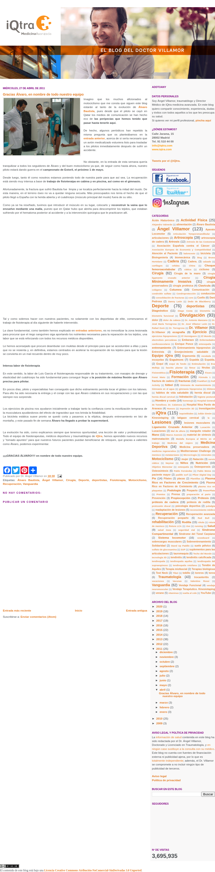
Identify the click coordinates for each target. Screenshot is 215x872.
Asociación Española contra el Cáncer (183, 245)
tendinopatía (158, 561)
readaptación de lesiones (170, 509)
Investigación (207, 408)
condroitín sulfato (161, 293)
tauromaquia (180, 553)
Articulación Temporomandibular (191, 234)
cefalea (176, 266)
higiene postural (206, 397)
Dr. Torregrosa (177, 328)
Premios (160, 494)
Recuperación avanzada (200, 514)
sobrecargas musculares (167, 541)
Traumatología (169, 577)
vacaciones (158, 581)
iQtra (99, 436)
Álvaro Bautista (28, 480)
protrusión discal (161, 506)
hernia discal (202, 392)
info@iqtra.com (162, 145)
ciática (187, 269)
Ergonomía (188, 355)
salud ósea (164, 530)
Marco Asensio (174, 435)
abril (163, 689)
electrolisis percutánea (164, 340)
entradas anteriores (89, 330)
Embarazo (188, 339)
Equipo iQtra (162, 355)
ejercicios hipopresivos (164, 336)
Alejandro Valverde (162, 224)
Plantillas (195, 478)
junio (163, 680)
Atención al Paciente (165, 253)
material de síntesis (199, 434)
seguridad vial (186, 530)
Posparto (192, 490)
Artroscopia (183, 237)
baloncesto (189, 253)
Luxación (205, 427)
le (209, 418)
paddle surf (182, 475)
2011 (159, 648)
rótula (201, 522)
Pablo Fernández (183, 471)
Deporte (84, 480)
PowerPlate (209, 490)
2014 (159, 634)
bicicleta (205, 253)
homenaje (188, 401)
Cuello (201, 297)
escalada (206, 356)
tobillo (186, 572)
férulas (206, 367)
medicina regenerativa (164, 451)
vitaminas (173, 593)
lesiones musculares (197, 422)
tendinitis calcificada (198, 557)
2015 (159, 629)
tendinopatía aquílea (181, 561)
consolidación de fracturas (170, 298)
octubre (165, 661)
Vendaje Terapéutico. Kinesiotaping (193, 589)
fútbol (169, 384)
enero (164, 711)
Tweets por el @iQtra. (166, 160)
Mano (155, 434)
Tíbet (175, 573)
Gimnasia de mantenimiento (195, 385)
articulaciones (160, 237)
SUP (183, 549)
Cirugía (70, 480)
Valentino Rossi (199, 581)
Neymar (170, 463)
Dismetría (205, 311)
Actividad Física (194, 220)
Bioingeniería (160, 257)
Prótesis (203, 497)
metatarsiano (172, 455)
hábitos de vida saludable (172, 392)
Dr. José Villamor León (194, 324)
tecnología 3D (159, 557)
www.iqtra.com (162, 149)
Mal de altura (178, 431)
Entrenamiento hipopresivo (194, 347)
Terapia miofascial (176, 569)
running (199, 526)
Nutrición (202, 462)
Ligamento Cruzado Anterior (172, 426)
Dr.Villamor (158, 332)
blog (199, 257)
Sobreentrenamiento (199, 541)
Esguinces (176, 359)
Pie (154, 478)
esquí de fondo (177, 364)
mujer (184, 459)
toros (212, 572)
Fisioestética (159, 373)
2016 (159, 625)
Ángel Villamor (52, 480)
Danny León (175, 301)
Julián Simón (204, 413)
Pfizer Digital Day (202, 475)
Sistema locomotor (172, 537)
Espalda (194, 359)
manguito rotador (200, 430)
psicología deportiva (188, 505)
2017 (159, 620)
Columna (176, 289)
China (192, 266)
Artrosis (174, 241)
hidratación (186, 396)
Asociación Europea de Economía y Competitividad (181, 250)
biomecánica (182, 257)
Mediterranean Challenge (196, 451)
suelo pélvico (202, 545)
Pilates (168, 478)
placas (181, 478)
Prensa (176, 494)
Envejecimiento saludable (191, 351)
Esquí (159, 363)
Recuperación (12, 483)
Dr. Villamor (198, 328)
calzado (207, 261)
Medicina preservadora (194, 446)
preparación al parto (199, 494)
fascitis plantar (174, 368)
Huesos (171, 408)
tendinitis (176, 557)
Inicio (78, 610)
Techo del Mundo (202, 553)
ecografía (178, 332)
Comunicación (200, 289)
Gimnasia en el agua (163, 389)
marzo (164, 702)
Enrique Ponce (184, 343)
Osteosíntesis (160, 470)
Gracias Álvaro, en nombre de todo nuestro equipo (182, 695)
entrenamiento (161, 347)
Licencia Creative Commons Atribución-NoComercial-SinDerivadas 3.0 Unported (92, 870)
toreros (199, 572)
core (190, 298)
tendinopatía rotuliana (185, 565)
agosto (165, 670)
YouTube (206, 592)
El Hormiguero (189, 336)
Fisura (208, 373)
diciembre (166, 652)
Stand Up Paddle (180, 546)
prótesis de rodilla (198, 502)
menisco (156, 455)
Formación (180, 377)
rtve (188, 526)
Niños (184, 462)
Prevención (159, 498)
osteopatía (183, 467)
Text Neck (162, 572)
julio (163, 675)
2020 (159, 606)
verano (160, 592)
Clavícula (204, 285)
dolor (155, 320)
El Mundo (206, 336)
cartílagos (157, 266)
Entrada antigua (136, 610)
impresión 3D (187, 408)
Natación (198, 459)
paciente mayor (161, 474)
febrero (165, 707)
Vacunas (177, 581)
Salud (211, 525)
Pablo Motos (204, 471)
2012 (159, 643)
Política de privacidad (166, 780)
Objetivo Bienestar (162, 467)
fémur (192, 368)
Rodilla (186, 522)
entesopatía (205, 344)
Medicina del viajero (180, 443)
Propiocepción (180, 497)
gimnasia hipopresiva (190, 389)
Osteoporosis (202, 466)
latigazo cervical (188, 417)
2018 (159, 615)
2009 (159, 723)
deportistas (99, 480)
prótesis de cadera (165, 502)
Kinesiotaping (160, 417)
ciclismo (204, 269)
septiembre (167, 666)
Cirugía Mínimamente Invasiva (183, 279)
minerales (206, 455)
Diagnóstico (160, 310)
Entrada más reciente (17, 610)
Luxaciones (159, 430)
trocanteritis (201, 577)
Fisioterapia (118, 480)
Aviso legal (159, 776)
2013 (159, 639)
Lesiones (161, 422)
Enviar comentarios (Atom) (38, 616)
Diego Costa (185, 311)
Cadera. (192, 261)
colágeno (157, 290)
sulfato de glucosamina (164, 549)
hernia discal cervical (163, 397)
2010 (159, 718)
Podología (174, 490)
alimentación (184, 224)
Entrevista (158, 351)
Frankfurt (202, 381)
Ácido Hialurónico (163, 220)
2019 (159, 611)
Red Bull (203, 518)
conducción (208, 293)
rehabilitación (163, 522)
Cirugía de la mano (187, 273)
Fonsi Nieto (158, 377)
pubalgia (210, 506)
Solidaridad (159, 545)
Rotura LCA (175, 526)
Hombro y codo (165, 400)
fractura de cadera (163, 380)
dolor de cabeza (172, 320)
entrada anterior (94, 138)
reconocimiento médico (202, 510)
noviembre (167, 656)
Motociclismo (137, 480)
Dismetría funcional (163, 316)
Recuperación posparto (173, 517)
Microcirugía (190, 455)
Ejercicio (200, 332)
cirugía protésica (183, 285)
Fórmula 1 (204, 377)
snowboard (203, 538)
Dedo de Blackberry (199, 301)
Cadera (173, 261)
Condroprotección (186, 293)
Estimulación (199, 364)
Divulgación (192, 315)
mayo (164, 685)
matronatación (160, 438)
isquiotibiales (186, 413)
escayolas (158, 359)
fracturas (184, 380)
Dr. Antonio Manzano (196, 320)
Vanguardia (30, 483)
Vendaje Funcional (190, 585)
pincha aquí (203, 120)
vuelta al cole (190, 593)
